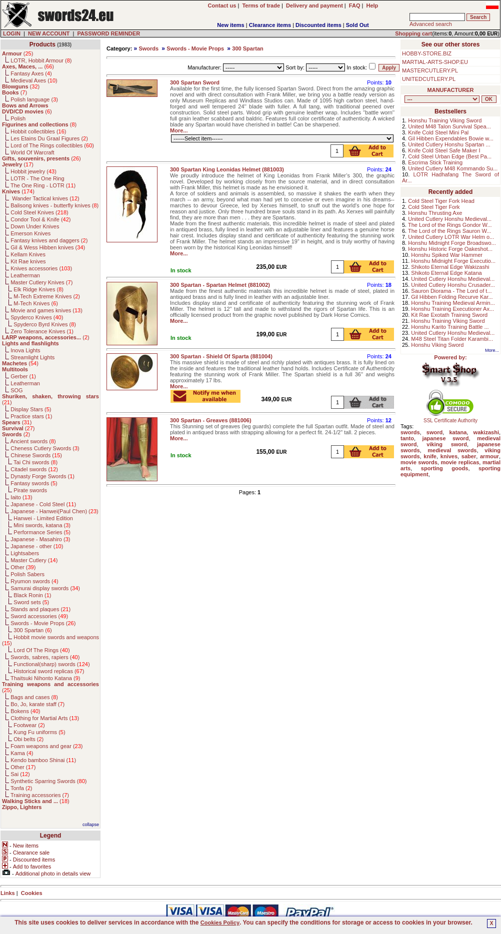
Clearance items (270, 25)
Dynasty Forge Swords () (42, 476)
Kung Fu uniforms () (39, 732)
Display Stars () (30, 409)
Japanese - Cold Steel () (43, 504)
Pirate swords (30, 490)
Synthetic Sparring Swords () (48, 781)
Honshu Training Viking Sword (445, 120)
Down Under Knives (34, 226)
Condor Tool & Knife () (40, 219)
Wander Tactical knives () (45, 198)
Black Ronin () (32, 595)
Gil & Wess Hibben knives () (47, 247)
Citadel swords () (34, 469)
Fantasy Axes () (31, 73)
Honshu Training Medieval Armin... (453, 303)
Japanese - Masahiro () (40, 539)
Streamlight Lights (32, 357)
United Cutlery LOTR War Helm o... (451, 237)
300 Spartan (247, 48)
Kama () (21, 753)
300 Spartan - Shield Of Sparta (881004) (221, 356)
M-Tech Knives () (36, 303)
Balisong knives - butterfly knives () (54, 205)
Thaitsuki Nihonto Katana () (45, 678)
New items (230, 25)
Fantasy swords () (34, 483)
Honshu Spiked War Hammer (446, 255)
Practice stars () (31, 416)
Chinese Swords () (36, 455)
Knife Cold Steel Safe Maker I (444, 150)
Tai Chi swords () (36, 462)
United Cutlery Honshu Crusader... (453, 285)
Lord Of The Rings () (42, 650)
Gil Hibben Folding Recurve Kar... (451, 297)
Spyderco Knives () (36, 317)
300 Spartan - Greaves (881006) (211, 420)
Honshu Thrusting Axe (435, 213)
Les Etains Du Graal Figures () (49, 138)
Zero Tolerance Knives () (42, 331)
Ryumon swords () (34, 581)
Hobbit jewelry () (33, 171)
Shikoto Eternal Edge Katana (446, 273)
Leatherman (25, 275)
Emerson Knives (30, 233)
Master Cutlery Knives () (41, 282)
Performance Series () (42, 532)
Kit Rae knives (28, 261)
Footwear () (29, 725)
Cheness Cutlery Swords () (45, 448)
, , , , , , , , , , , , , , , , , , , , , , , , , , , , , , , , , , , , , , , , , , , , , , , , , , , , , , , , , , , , (442, 99)
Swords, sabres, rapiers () (45, 657)
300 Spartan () (33, 630)
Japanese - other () (36, 546)
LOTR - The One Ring (37, 178)
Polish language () (34, 99)
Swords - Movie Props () (43, 623)
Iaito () (21, 497)
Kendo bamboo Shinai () (43, 760)
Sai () (20, 774)
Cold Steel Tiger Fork (434, 207)
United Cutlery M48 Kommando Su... (453, 168)
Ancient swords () (33, 441)
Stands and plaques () (40, 609)
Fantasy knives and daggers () (49, 240)
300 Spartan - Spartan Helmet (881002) (220, 285)
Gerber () (23, 376)
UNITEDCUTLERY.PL (429, 79)
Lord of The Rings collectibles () (52, 145)
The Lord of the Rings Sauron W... (449, 231)
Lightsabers (24, 553)
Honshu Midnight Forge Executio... (453, 261)
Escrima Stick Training (435, 162)
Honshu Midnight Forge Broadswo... (452, 243)
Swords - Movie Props (195, 48)
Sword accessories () (39, 616)
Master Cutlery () (34, 560)
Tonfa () (21, 788)
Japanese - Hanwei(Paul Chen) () (54, 511)
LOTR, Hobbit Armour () (41, 60)
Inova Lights (25, 350)
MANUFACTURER (451, 90)
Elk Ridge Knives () (39, 289)
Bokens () (25, 711)
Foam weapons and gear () (46, 746)
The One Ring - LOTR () (43, 185)
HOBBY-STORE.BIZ (427, 53)
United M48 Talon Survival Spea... (449, 126)
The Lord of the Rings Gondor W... (450, 225)
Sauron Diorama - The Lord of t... (451, 291)
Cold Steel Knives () (39, 212)
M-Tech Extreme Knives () (47, 296)
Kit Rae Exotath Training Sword (449, 315)
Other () (23, 567)
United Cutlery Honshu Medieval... (450, 219)
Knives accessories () (41, 268)
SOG (16, 390)
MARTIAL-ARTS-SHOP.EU (435, 62)
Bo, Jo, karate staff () (37, 704)
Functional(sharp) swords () (52, 664)
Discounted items (319, 25)
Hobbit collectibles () (38, 131)
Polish (18, 118)
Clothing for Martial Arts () (44, 718)
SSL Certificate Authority (450, 418)
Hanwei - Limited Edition (43, 518)
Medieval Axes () (34, 80)
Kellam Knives (28, 254)
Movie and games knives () (46, 310)
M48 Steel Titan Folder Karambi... (452, 339)
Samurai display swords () (45, 588)
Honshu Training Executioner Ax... (452, 309)
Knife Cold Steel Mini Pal (438, 132)
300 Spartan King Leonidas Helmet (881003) (227, 169)
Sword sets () (31, 602)
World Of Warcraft (32, 152)
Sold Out (357, 25)
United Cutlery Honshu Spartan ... (449, 144)
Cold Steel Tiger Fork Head (441, 201)
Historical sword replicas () (49, 671)
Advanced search (431, 24)
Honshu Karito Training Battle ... (449, 327)
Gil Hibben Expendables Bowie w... (451, 138)
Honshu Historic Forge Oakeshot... (450, 249)
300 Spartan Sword (195, 82)
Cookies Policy (220, 923)
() (17, 53)
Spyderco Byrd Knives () (45, 324)
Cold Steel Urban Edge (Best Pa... (450, 156)
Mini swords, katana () (42, 525)
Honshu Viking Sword (437, 345)
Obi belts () (29, 739)
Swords (148, 48)
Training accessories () (39, 795)
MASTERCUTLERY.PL (430, 70)
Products (43, 44)
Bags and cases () (34, 697)
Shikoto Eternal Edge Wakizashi (450, 267)
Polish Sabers (27, 574)
